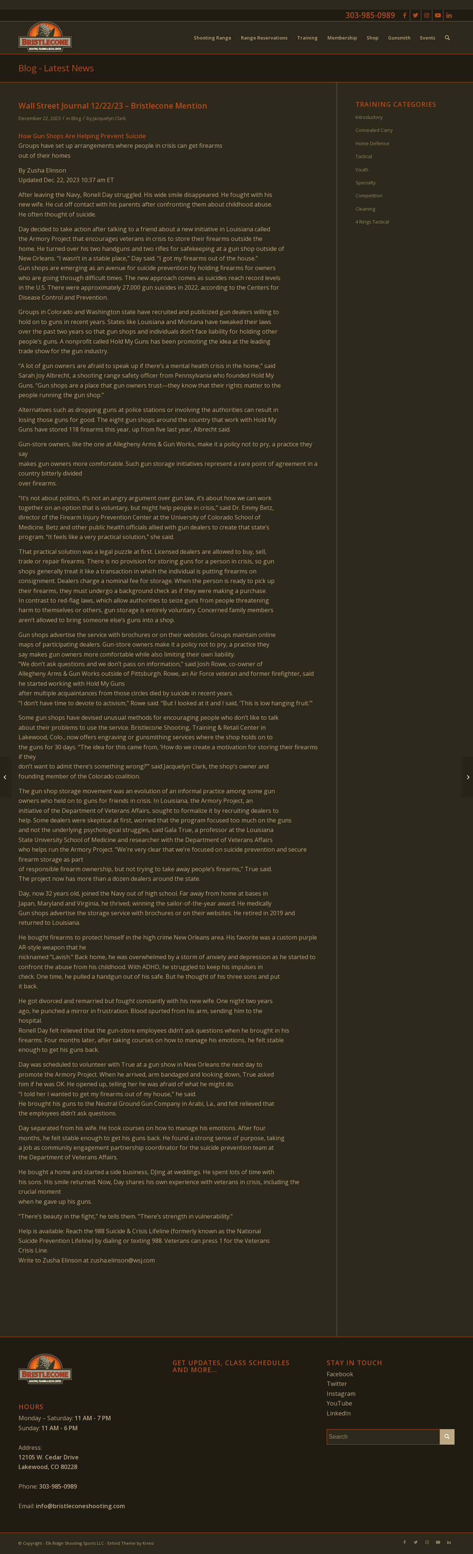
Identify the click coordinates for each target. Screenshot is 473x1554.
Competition (368, 195)
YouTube (339, 1403)
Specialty (365, 182)
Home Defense (372, 143)
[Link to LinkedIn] (449, 15)
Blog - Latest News (56, 68)
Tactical (363, 156)
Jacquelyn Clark (109, 118)
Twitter (337, 1384)
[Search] (447, 37)
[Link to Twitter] (415, 15)
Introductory (369, 117)
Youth (361, 169)
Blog (76, 118)
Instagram (341, 1394)
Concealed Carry (374, 130)
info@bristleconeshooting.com (80, 1506)
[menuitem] (212, 37)
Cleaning (365, 208)
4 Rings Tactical (372, 221)
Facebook (340, 1374)
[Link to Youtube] (437, 15)
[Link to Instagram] (426, 15)
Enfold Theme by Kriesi (131, 1543)
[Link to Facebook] (404, 15)
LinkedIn (339, 1413)
